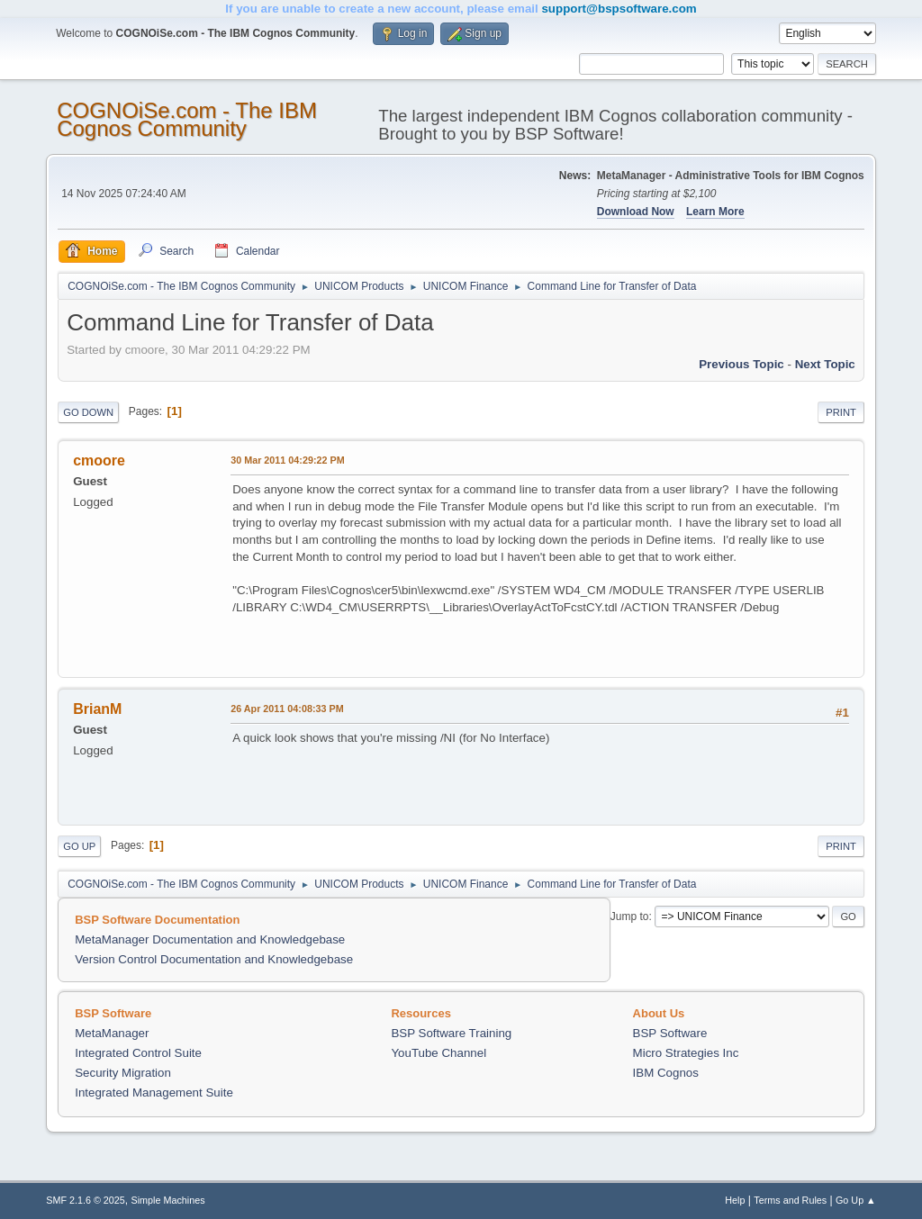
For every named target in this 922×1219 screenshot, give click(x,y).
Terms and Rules (790, 1200)
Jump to (629, 916)
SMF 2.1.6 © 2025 (85, 1200)
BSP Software (670, 1033)
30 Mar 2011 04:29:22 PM (287, 460)
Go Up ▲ (856, 1200)
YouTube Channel (438, 1053)
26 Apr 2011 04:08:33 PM (286, 708)
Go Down (88, 412)
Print (841, 412)
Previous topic (741, 364)
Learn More (715, 211)
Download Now (635, 211)
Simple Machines (168, 1200)
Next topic (825, 364)
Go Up (79, 846)
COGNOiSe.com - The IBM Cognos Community (187, 119)
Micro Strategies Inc (686, 1053)
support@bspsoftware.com (618, 8)
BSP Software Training (451, 1033)
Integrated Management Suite (154, 1092)
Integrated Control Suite (138, 1053)
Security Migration (123, 1072)
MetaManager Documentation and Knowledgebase (210, 939)
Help (735, 1200)
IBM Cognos (666, 1072)
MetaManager (112, 1033)
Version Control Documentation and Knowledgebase (214, 959)
